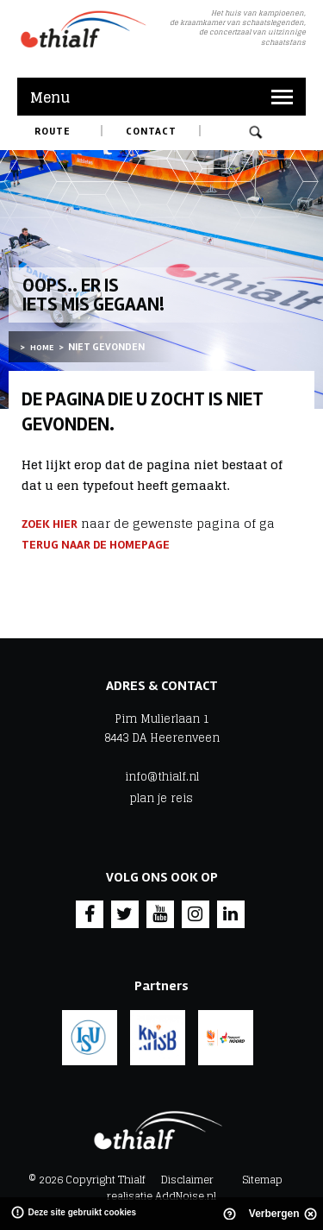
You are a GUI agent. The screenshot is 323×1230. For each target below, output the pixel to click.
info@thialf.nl (162, 777)
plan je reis (161, 798)
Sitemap (262, 1179)
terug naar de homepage (96, 544)
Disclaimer (187, 1179)
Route (52, 131)
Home (41, 347)
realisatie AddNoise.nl (161, 1196)
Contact (151, 131)
